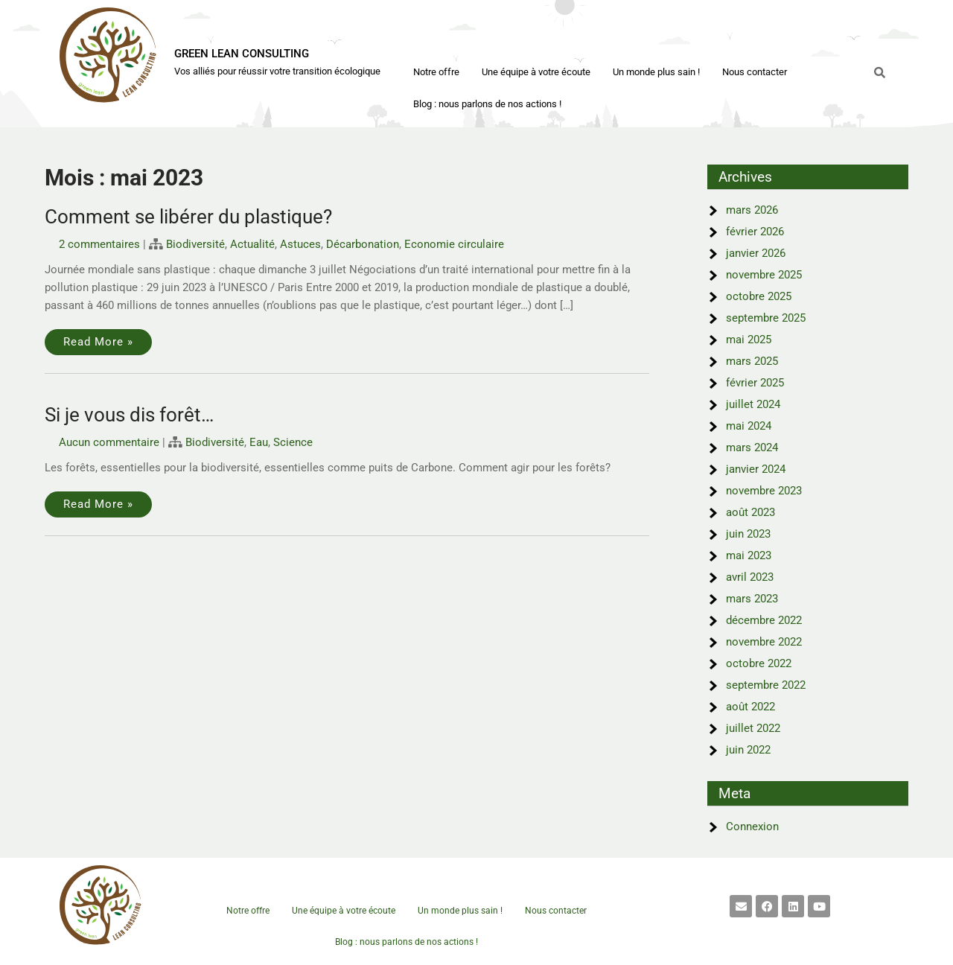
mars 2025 (752, 361)
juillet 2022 (753, 728)
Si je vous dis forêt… (129, 415)
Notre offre (436, 71)
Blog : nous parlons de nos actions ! (487, 103)
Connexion (752, 826)
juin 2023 (748, 534)
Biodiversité (195, 244)
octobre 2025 (758, 296)
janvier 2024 (755, 469)
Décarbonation (362, 244)
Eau (258, 442)
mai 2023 (748, 555)
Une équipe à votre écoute (536, 71)
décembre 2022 (764, 620)
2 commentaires (99, 244)
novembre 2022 (764, 642)
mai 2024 (748, 426)
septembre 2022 (766, 685)
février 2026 (755, 231)
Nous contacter (754, 71)
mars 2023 (752, 598)
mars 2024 (752, 447)
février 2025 (755, 382)
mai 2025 (748, 339)
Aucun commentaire (109, 442)
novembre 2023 (764, 490)
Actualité (252, 244)
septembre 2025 (766, 318)
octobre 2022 (758, 663)
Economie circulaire (454, 244)
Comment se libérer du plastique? (188, 217)
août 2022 (750, 706)
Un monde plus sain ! (656, 71)
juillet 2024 (753, 404)
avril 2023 (750, 577)
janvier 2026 (755, 253)
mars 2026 (752, 210)
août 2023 (750, 512)
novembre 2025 (764, 274)
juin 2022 (748, 750)
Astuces (300, 244)
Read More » (98, 341)
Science (293, 442)
